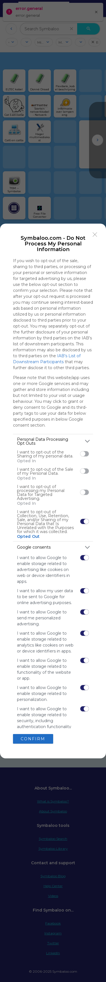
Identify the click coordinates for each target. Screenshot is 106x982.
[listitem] (53, 441)
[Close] (95, 234)
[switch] (84, 454)
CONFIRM (33, 738)
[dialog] (53, 491)
